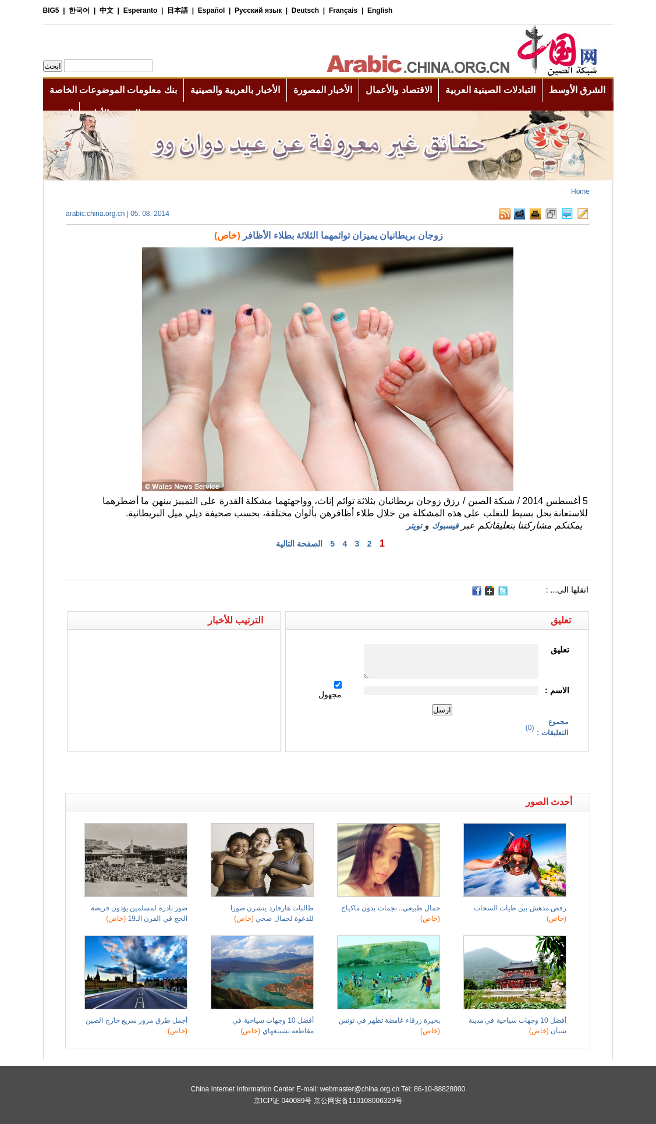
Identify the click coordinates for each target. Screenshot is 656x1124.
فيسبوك (445, 525)
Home (580, 191)
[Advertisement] (197, 772)
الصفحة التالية (299, 543)
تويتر (414, 525)
